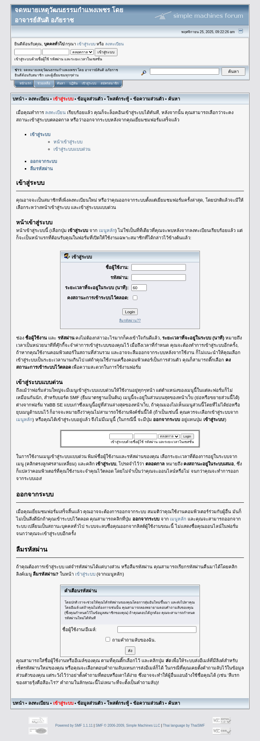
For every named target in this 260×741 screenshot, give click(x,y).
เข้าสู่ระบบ (86, 44)
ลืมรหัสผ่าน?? (129, 320)
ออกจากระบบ (43, 161)
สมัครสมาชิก (109, 83)
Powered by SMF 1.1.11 (74, 725)
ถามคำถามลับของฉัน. (131, 640)
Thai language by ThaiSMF (184, 725)
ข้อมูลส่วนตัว (90, 99)
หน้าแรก (25, 83)
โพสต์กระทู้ (118, 99)
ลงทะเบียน (114, 44)
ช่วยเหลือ (43, 83)
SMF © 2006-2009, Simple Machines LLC (127, 725)
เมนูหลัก (107, 230)
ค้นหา (61, 83)
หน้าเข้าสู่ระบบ (67, 141)
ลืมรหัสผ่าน (41, 168)
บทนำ (18, 99)
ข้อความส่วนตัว (148, 99)
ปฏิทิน (73, 83)
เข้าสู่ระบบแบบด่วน (72, 149)
